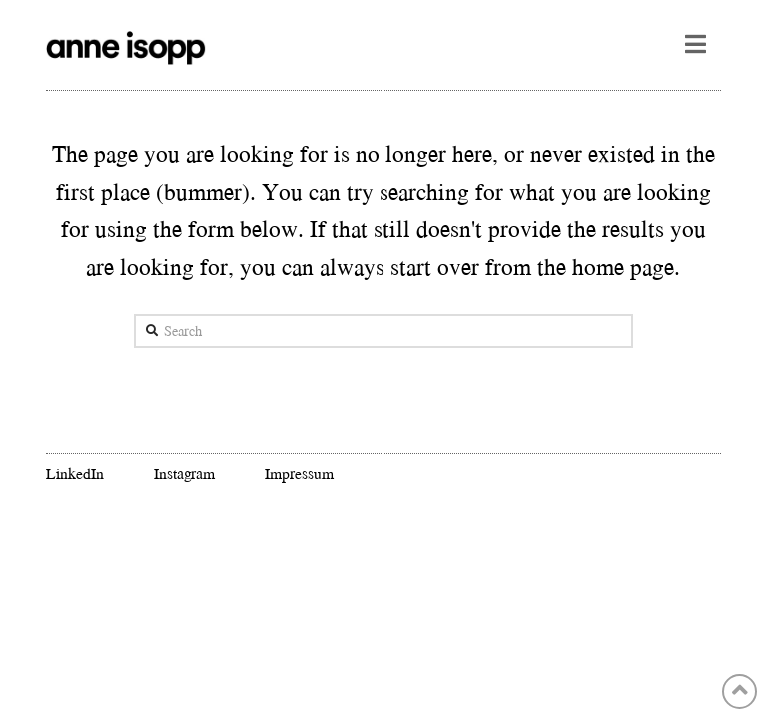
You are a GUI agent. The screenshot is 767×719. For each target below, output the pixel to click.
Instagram (185, 473)
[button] (695, 43)
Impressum (299, 473)
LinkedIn (75, 473)
